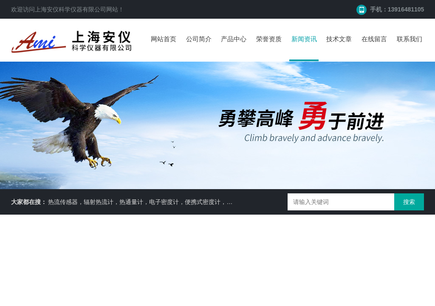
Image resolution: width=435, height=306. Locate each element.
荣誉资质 (269, 38)
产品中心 (233, 38)
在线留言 (374, 38)
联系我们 (409, 38)
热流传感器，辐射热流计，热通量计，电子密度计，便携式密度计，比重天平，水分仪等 (164, 201)
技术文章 (339, 38)
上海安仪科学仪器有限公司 (70, 9)
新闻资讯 (304, 38)
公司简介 (199, 38)
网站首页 (163, 38)
